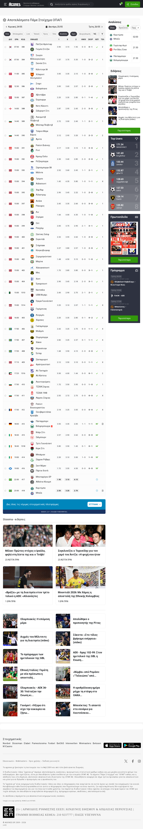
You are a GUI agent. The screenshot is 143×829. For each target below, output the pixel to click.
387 (23, 97)
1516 (23, 373)
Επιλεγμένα (18, 34)
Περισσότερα (124, 260)
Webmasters (21, 761)
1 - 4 (90, 97)
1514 (23, 305)
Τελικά (36, 34)
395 (23, 192)
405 (23, 318)
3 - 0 (90, 74)
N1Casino (7, 746)
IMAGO (24, 801)
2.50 (59, 491)
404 (23, 281)
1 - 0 (90, 215)
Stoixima (26, 3)
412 (23, 410)
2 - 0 (90, 86)
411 (23, 395)
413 (23, 424)
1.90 (59, 480)
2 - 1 (90, 121)
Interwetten (72, 743)
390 (23, 135)
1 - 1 (90, 181)
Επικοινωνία (8, 761)
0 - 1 (90, 47)
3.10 (67, 480)
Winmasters (85, 743)
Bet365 (60, 743)
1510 (23, 293)
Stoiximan (17, 743)
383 (23, 47)
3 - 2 (90, 60)
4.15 (76, 480)
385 (23, 74)
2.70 (76, 491)
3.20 (67, 491)
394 (23, 181)
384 (23, 60)
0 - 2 (90, 318)
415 (23, 435)
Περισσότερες (124, 130)
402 (23, 259)
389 (23, 121)
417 (23, 479)
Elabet (27, 743)
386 (23, 86)
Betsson (97, 743)
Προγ (45, 34)
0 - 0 (90, 395)
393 (23, 170)
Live (28, 34)
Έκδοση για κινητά (51, 761)
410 (23, 384)
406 (23, 329)
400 (23, 237)
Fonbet (51, 743)
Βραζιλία (124, 27)
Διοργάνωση (84, 34)
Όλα (54, 34)
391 (23, 148)
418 (23, 491)
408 (23, 351)
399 (23, 226)
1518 (23, 446)
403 (23, 270)
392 (23, 159)
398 (23, 215)
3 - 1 (90, 226)
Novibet (7, 743)
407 (23, 340)
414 (23, 457)
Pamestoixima (39, 743)
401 (23, 248)
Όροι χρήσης (35, 761)
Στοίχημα (26, 5)
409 (23, 362)
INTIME (32, 801)
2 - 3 (90, 135)
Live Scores (40, 5)
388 (23, 108)
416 (23, 468)
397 (23, 204)
